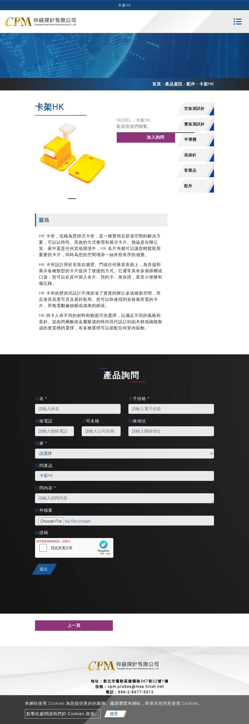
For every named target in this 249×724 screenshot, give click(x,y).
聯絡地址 (137, 421)
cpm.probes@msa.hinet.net (136, 687)
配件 (190, 84)
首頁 (156, 84)
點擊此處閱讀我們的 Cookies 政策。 (62, 714)
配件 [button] (188, 186)
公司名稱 (90, 421)
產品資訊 (174, 84)
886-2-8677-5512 (136, 692)
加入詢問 (155, 137)
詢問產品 (44, 465)
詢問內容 (45, 488)
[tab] (194, 109)
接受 (114, 713)
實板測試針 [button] (194, 124)
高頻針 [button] (190, 155)
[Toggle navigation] (237, 21)
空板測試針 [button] (194, 108)
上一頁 (74, 625)
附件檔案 (44, 510)
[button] (37, 159)
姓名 (41, 398)
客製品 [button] (190, 170)
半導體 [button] (190, 139)
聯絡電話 (44, 421)
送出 (43, 569)
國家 (41, 443)
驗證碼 (41, 532)
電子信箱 (138, 398)
